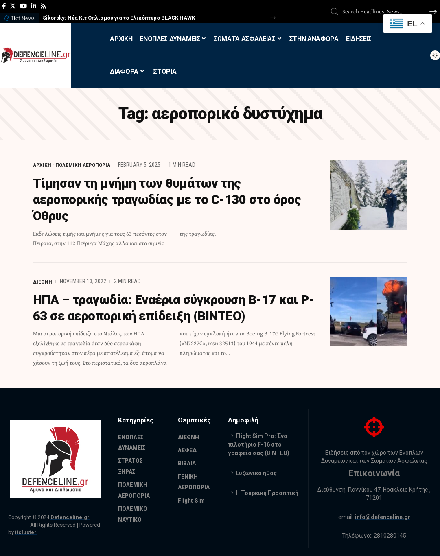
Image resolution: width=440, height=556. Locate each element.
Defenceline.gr (70, 517)
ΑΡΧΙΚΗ (42, 165)
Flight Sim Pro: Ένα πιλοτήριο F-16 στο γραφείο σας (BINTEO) (258, 443)
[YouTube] (23, 6)
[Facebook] (4, 6)
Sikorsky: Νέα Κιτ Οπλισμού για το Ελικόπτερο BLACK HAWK (119, 18)
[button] (273, 17)
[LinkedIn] (33, 6)
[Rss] (43, 6)
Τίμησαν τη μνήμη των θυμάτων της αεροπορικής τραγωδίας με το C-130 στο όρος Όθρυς (172, 199)
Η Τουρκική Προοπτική (267, 491)
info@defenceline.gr (382, 516)
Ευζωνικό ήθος (256, 471)
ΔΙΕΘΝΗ (42, 281)
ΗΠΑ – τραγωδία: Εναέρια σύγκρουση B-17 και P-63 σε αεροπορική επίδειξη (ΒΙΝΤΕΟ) (170, 307)
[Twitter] (13, 6)
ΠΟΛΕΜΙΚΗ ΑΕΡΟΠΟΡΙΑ (83, 165)
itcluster (26, 532)
